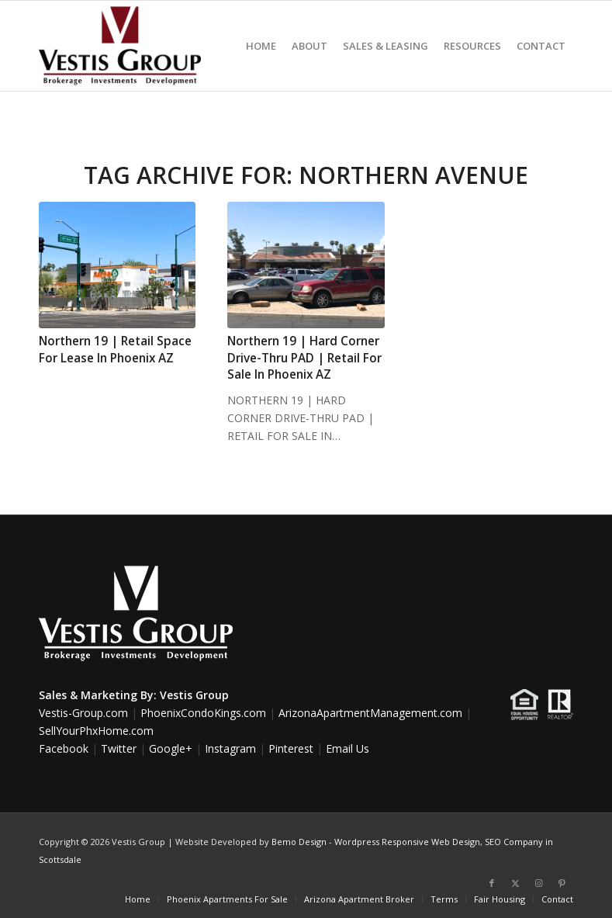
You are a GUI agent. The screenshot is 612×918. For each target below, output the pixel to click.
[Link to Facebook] (491, 883)
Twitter (119, 748)
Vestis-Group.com (83, 712)
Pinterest (290, 748)
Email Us (347, 748)
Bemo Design (299, 841)
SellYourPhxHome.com (96, 730)
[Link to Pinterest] (561, 883)
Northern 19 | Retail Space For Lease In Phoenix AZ (115, 349)
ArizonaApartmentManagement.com (370, 712)
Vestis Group (194, 695)
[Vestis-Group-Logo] (120, 46)
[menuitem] (261, 46)
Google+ (170, 748)
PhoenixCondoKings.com (203, 712)
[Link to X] (515, 883)
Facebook (63, 748)
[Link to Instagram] (538, 883)
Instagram (230, 748)
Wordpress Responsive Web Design (407, 841)
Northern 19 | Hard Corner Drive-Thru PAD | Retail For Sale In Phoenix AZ (304, 358)
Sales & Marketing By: (98, 695)
